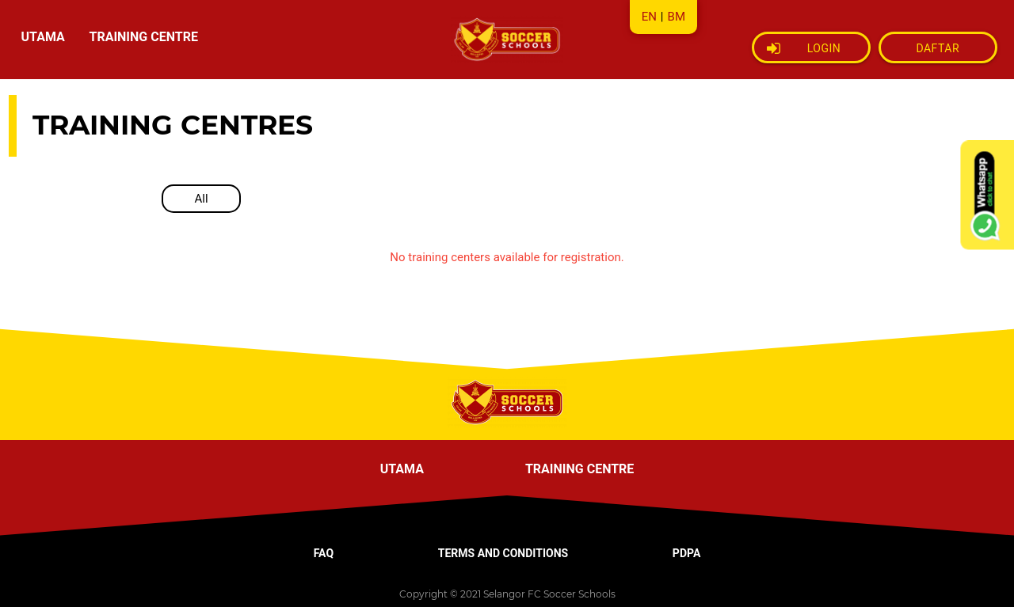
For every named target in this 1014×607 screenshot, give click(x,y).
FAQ (324, 553)
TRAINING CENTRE (143, 36)
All (201, 199)
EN (649, 16)
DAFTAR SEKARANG (937, 52)
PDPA (686, 553)
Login (804, 48)
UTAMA (43, 36)
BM (676, 16)
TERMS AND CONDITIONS (503, 553)
